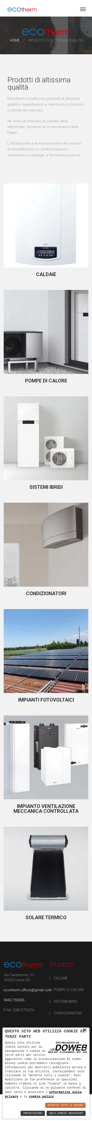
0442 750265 (14, 1000)
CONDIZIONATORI (46, 593)
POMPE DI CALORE (46, 381)
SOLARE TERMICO (46, 917)
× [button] (85, 1030)
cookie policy (41, 1096)
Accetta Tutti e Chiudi (65, 1105)
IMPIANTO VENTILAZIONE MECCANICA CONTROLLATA (46, 808)
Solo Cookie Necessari (66, 1113)
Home (15, 40)
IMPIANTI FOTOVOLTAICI (46, 700)
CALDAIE (46, 274)
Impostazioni (32, 1113)
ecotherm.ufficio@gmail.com (28, 990)
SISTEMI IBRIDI (46, 487)
